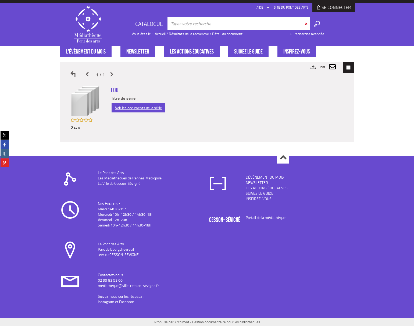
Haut (283, 158)
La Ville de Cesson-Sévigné (119, 183)
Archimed (181, 322)
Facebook (126, 301)
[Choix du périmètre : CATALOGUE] (150, 23)
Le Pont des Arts (111, 172)
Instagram (106, 301)
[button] (85, 100)
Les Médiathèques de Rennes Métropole (130, 177)
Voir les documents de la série (138, 107)
